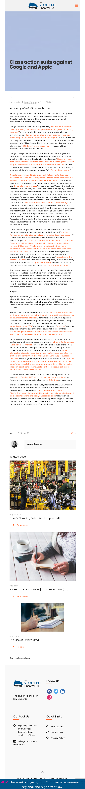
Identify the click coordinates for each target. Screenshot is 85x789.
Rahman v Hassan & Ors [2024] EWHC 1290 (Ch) (39, 589)
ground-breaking (42, 262)
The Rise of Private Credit (25, 640)
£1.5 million (53, 380)
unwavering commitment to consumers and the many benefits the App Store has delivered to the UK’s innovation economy (41, 333)
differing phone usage (59, 170)
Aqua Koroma (30, 102)
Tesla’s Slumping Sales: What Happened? (35, 518)
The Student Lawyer (35, 778)
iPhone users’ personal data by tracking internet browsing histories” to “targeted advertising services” (41, 129)
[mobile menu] (76, 5)
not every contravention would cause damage (46, 202)
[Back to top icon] (43, 772)
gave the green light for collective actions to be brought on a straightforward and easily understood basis (42, 394)
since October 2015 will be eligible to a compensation (40, 377)
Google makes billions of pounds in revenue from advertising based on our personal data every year (40, 136)
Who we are (57, 726)
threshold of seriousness (25, 186)
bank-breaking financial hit (55, 265)
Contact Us (57, 732)
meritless (61, 326)
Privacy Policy (58, 737)
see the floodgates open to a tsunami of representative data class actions (40, 233)
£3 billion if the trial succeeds (35, 146)
